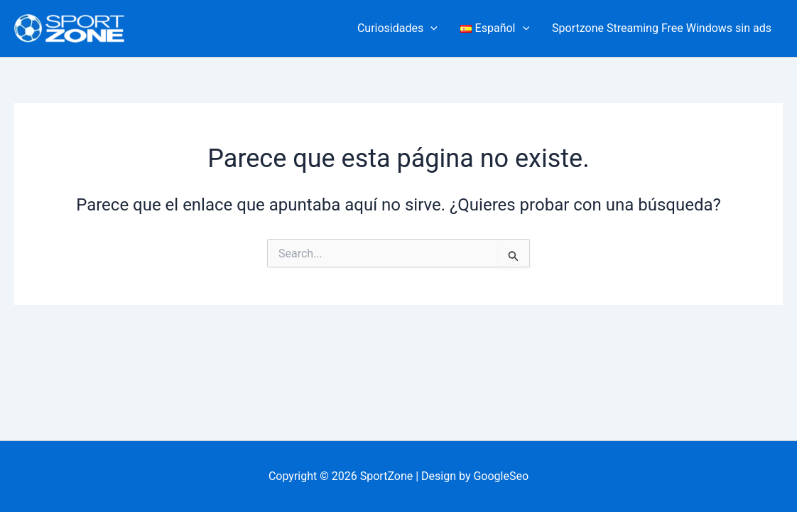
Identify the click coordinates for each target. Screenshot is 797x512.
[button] (430, 28)
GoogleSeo (500, 476)
